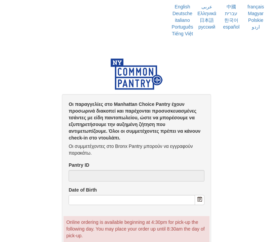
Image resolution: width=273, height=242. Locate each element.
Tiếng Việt (182, 33)
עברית (231, 13)
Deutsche (182, 13)
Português (182, 27)
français (255, 6)
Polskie (255, 20)
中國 (231, 6)
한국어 (231, 20)
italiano (182, 20)
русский (206, 27)
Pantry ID (79, 165)
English (182, 6)
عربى (206, 6)
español (231, 27)
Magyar (256, 13)
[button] (199, 200)
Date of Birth (83, 190)
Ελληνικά (206, 13)
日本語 (207, 20)
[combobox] (132, 200)
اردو (256, 27)
